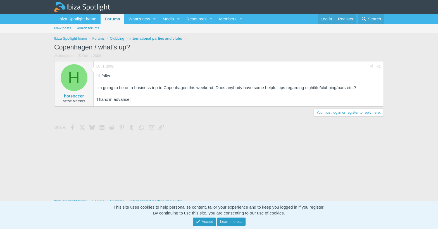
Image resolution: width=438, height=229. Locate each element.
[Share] (371, 66)
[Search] (371, 19)
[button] (154, 19)
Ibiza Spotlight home (77, 18)
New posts (62, 28)
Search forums (87, 28)
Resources (197, 18)
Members (228, 18)
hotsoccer (67, 56)
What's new (139, 18)
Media (168, 18)
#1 (379, 66)
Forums (112, 18)
